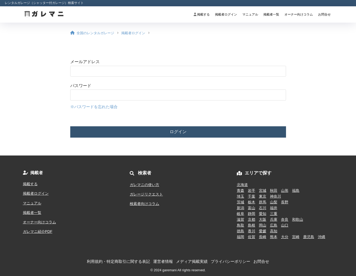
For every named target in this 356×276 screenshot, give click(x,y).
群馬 (262, 202)
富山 (251, 208)
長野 (284, 202)
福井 (273, 208)
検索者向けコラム (144, 204)
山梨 (273, 202)
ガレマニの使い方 (144, 185)
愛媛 (262, 231)
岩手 (251, 190)
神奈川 (275, 196)
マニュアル (250, 14)
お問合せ (324, 14)
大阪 (262, 219)
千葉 (251, 196)
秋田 (273, 190)
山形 (284, 190)
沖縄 (321, 237)
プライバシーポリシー (230, 261)
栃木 (251, 202)
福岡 (240, 237)
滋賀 (240, 219)
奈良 (284, 219)
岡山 (262, 225)
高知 (273, 231)
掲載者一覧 (271, 14)
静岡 (251, 214)
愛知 (262, 214)
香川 (251, 231)
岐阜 (240, 214)
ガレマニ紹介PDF (37, 231)
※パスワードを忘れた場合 (94, 106)
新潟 (240, 208)
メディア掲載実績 (192, 261)
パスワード (80, 85)
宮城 (262, 190)
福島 (295, 190)
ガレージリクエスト (146, 194)
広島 (273, 225)
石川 (262, 208)
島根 (251, 225)
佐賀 (251, 237)
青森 (240, 190)
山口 (284, 225)
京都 (251, 219)
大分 (284, 237)
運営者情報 (163, 261)
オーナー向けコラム (298, 14)
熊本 (273, 237)
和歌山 (297, 219)
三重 (273, 214)
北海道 (242, 185)
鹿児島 (308, 237)
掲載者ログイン (226, 14)
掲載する (202, 14)
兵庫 (273, 219)
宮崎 (295, 237)
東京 (262, 196)
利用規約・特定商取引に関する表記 (118, 261)
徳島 (240, 231)
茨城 (240, 202)
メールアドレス (85, 61)
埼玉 (240, 196)
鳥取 (240, 225)
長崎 (262, 237)
